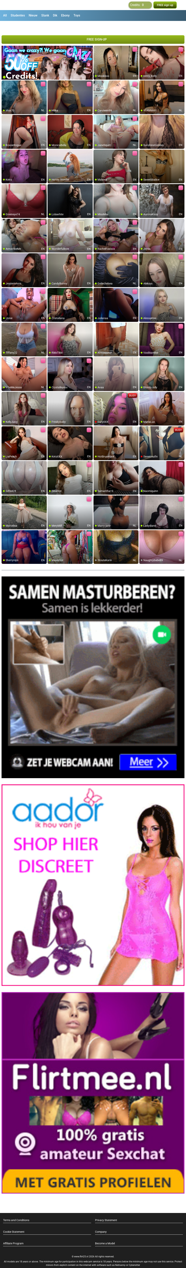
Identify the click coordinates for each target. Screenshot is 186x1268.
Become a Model (105, 1233)
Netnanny (120, 1255)
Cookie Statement (13, 1221)
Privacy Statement (106, 1210)
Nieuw (33, 15)
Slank (45, 15)
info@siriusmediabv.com (103, 1260)
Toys (77, 15)
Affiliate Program (13, 1233)
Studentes (18, 15)
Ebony (65, 15)
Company (101, 1221)
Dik (55, 15)
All (5, 15)
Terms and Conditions (16, 1210)
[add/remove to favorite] (96, 38)
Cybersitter (134, 1255)
